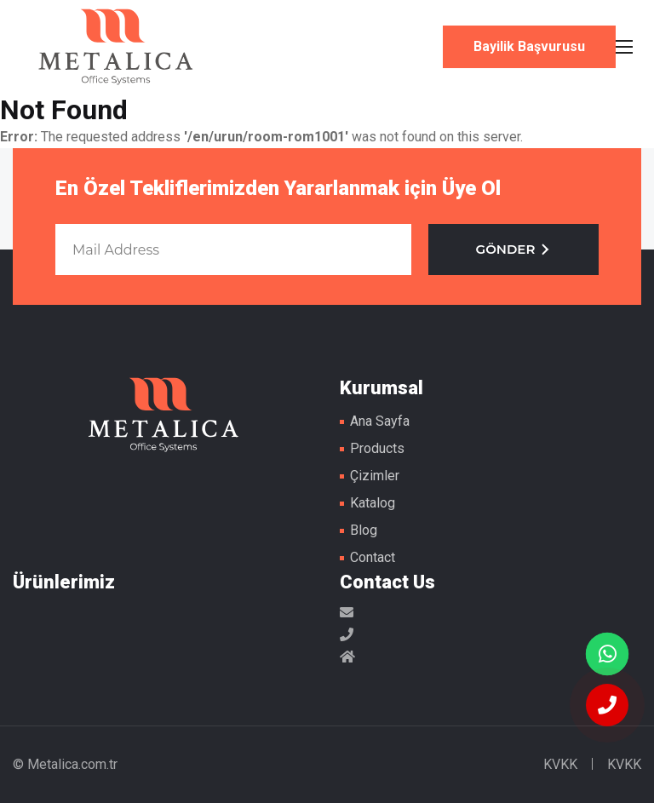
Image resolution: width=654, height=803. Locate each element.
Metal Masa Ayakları (115, 47)
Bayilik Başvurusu (529, 46)
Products (377, 448)
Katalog (372, 503)
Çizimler (374, 475)
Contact (372, 557)
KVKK (560, 764)
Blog (363, 530)
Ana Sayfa (380, 421)
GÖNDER (514, 249)
